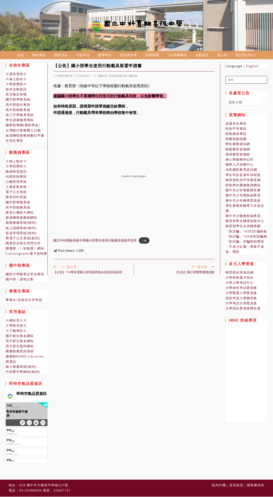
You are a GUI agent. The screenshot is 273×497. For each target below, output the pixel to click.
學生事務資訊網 (238, 145)
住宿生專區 (14, 141)
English (252, 67)
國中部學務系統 (18, 100)
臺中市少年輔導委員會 (243, 201)
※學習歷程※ (16, 85)
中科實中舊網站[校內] (23, 372)
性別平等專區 (236, 129)
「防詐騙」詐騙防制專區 (245, 242)
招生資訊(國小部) (117, 76)
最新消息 (133, 76)
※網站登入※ (16, 321)
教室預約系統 (16, 198)
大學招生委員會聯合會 (243, 309)
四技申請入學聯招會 (241, 299)
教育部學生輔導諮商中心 (245, 221)
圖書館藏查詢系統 (20, 352)
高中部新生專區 (18, 105)
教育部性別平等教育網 (243, 180)
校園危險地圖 (236, 139)
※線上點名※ (16, 80)
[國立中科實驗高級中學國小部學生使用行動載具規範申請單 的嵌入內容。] (133, 177)
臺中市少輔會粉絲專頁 (243, 216)
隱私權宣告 (255, 477)
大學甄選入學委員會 (241, 293)
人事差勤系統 (16, 187)
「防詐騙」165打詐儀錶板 (246, 232)
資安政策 (236, 477)
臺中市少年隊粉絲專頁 (243, 196)
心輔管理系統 (16, 182)
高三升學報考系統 (20, 115)
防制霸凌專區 (236, 134)
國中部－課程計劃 (20, 280)
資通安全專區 (236, 124)
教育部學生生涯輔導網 (243, 227)
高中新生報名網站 (20, 341)
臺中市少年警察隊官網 (243, 191)
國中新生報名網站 (20, 336)
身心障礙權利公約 (240, 160)
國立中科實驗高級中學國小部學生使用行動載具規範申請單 (95, 241)
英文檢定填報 (16, 95)
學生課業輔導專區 (20, 120)
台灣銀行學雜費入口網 (23, 131)
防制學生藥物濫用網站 (243, 186)
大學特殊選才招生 (240, 278)
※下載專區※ (16, 331)
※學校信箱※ (16, 326)
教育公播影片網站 (20, 213)
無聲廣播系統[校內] (21, 223)
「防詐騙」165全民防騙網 (246, 237)
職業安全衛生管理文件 (23, 244)
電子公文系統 (16, 192)
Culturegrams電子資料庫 (26, 254)
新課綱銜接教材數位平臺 (25, 136)
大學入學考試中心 (240, 283)
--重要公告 (102, 76)
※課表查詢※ (16, 74)
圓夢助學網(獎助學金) (23, 126)
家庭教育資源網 (238, 150)
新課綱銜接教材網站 (21, 218)
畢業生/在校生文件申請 (24, 300)
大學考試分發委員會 (241, 304)
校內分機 (219, 477)
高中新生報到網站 (20, 347)
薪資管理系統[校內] (21, 234)
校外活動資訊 (16, 90)
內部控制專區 (16, 177)
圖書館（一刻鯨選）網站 (25, 249)
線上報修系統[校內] (21, 367)
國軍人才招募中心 (240, 165)
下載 (144, 241)
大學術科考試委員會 (241, 288)
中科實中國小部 (64, 76)
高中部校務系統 (18, 110)
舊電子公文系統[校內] (23, 239)
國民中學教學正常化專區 (25, 275)
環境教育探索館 (238, 155)
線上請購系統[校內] (21, 228)
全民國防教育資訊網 (241, 170)
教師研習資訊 (16, 172)
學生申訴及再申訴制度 (243, 175)
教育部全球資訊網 (240, 273)
